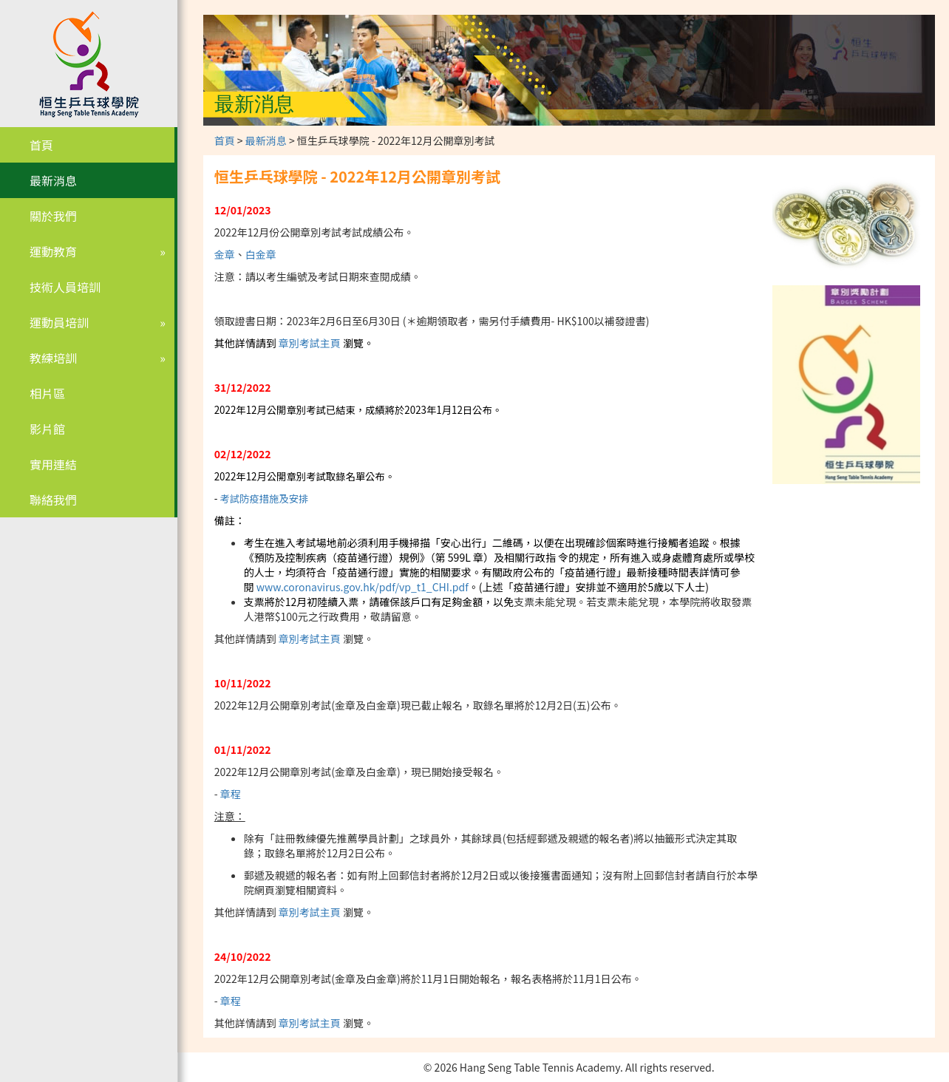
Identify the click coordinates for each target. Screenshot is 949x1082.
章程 (230, 793)
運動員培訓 (59, 322)
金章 (224, 254)
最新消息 (53, 180)
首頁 (41, 145)
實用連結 (53, 464)
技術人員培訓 (65, 287)
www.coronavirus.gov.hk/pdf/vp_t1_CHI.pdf (362, 586)
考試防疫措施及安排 (264, 498)
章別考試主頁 (310, 343)
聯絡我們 (53, 499)
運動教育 (53, 251)
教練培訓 (53, 358)
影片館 (47, 429)
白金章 (260, 254)
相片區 (47, 393)
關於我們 (53, 216)
